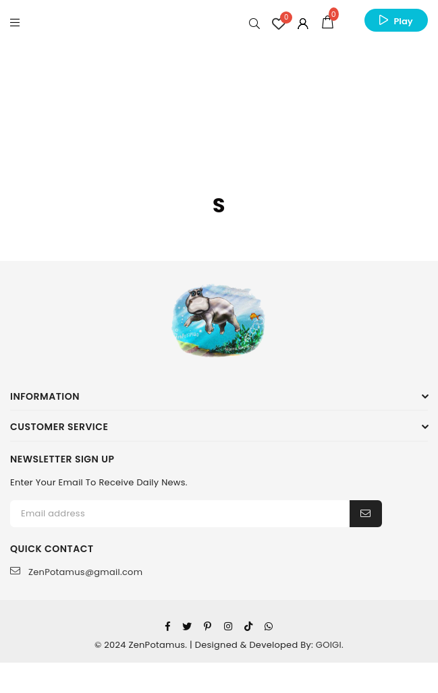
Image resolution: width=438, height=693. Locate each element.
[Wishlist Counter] (278, 23)
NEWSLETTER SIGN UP (62, 459)
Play (402, 21)
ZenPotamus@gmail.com (76, 572)
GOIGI (328, 644)
